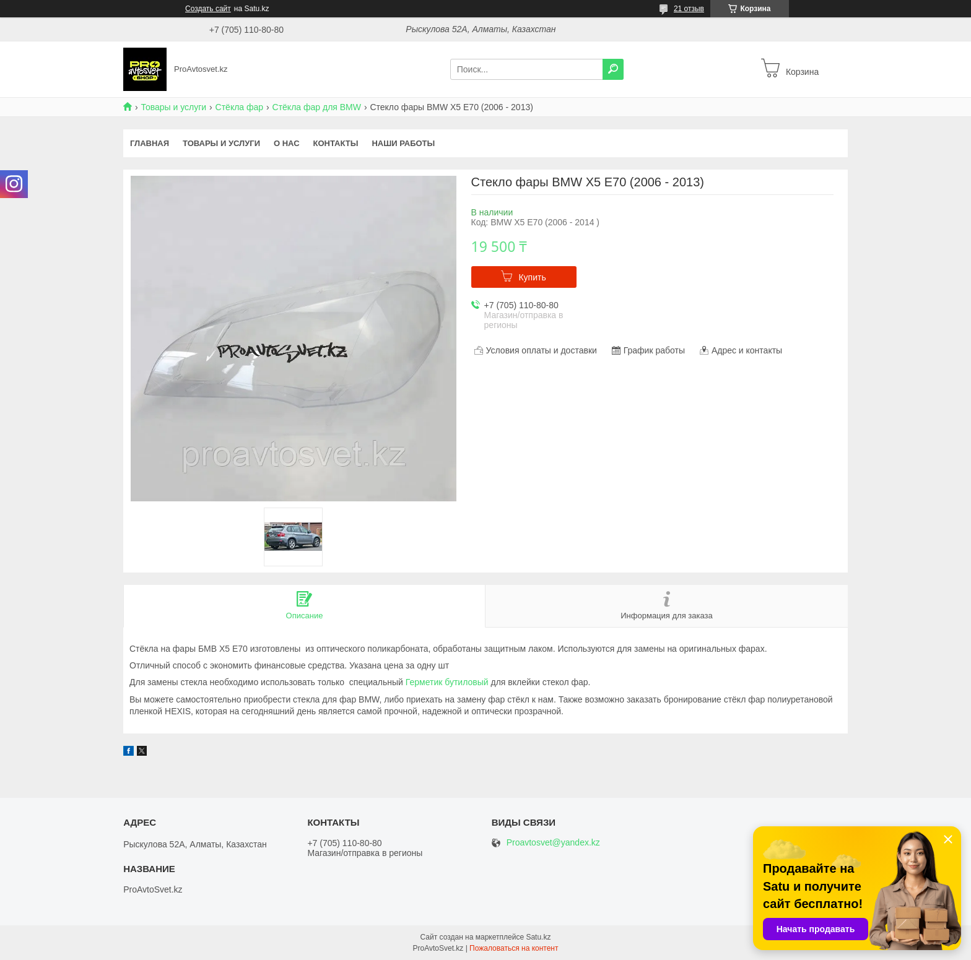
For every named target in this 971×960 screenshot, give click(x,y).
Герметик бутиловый (447, 682)
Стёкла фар (240, 107)
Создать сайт (208, 8)
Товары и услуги (173, 107)
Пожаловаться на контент (513, 948)
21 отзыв (689, 8)
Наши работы (403, 143)
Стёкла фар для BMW (316, 107)
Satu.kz (538, 937)
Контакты (336, 143)
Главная (149, 143)
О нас (287, 143)
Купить (532, 277)
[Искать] (613, 69)
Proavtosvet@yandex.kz (553, 842)
